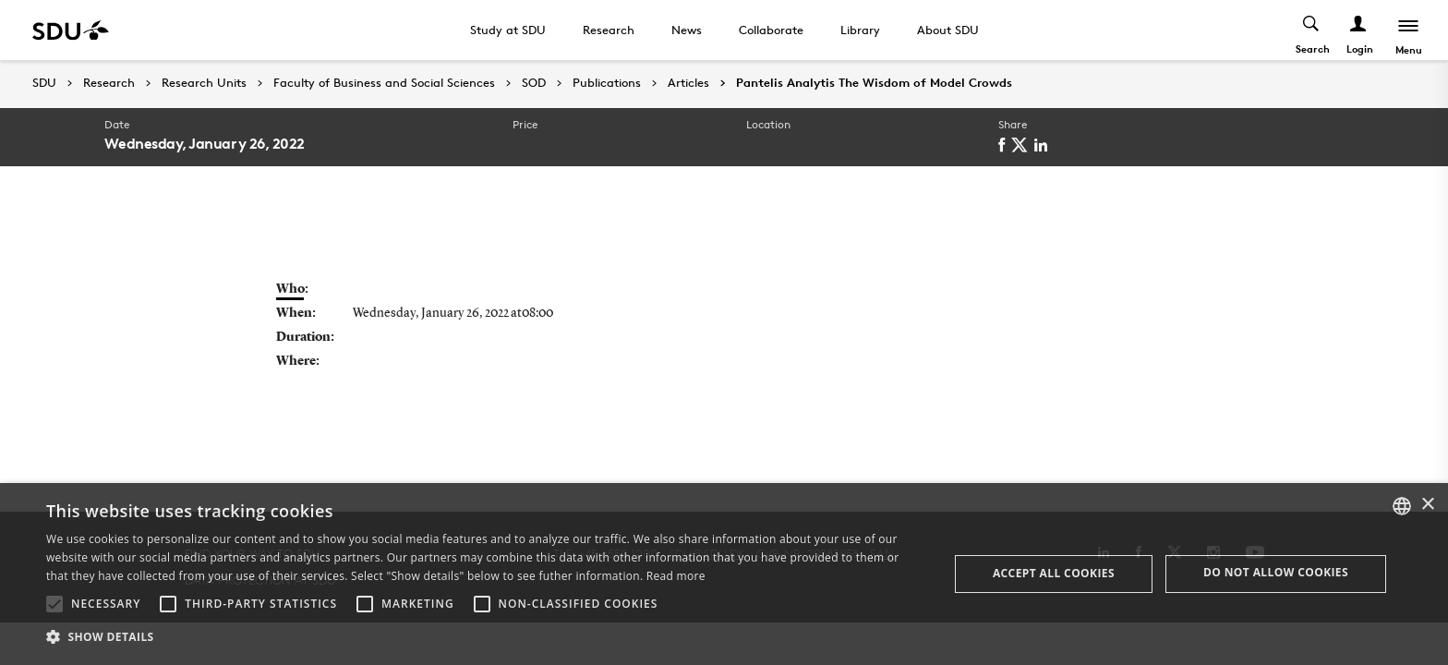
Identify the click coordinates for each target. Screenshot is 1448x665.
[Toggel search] (1311, 30)
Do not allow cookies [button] (1275, 572)
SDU (44, 83)
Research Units (204, 83)
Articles (688, 83)
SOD (534, 83)
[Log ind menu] (1359, 30)
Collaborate (771, 29)
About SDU (948, 29)
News (686, 29)
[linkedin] (1044, 145)
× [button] (1427, 505)
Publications (607, 83)
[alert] (724, 574)
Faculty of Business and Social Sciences (384, 83)
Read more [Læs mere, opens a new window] (676, 576)
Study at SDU (508, 29)
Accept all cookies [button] (1054, 573)
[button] (54, 604)
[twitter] (1022, 145)
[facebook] (1004, 145)
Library (860, 29)
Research (608, 29)
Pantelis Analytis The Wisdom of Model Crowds (874, 83)
